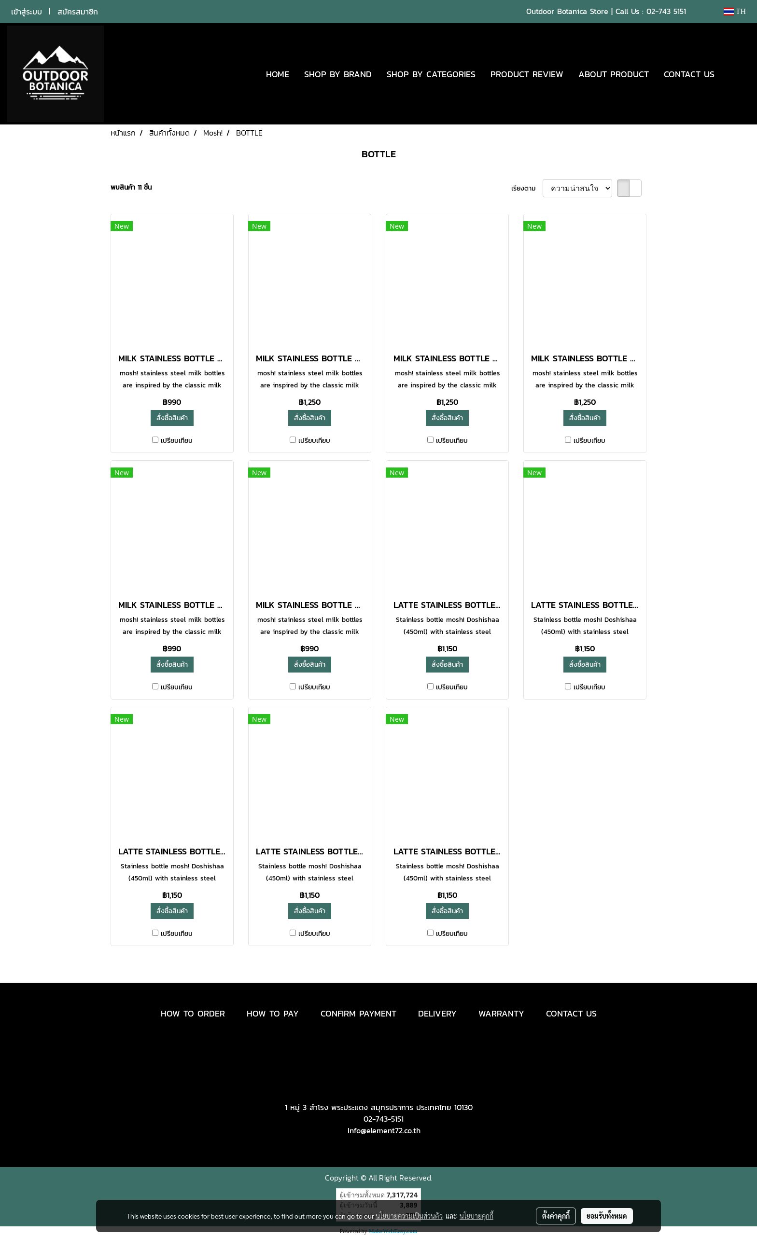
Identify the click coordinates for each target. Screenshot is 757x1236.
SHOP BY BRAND (338, 74)
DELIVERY (437, 1013)
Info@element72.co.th (384, 1130)
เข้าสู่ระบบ (26, 11)
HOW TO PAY (273, 1013)
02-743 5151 (666, 11)
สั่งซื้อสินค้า (172, 418)
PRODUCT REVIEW (527, 74)
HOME (277, 74)
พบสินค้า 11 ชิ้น (131, 187)
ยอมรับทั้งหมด (607, 1215)
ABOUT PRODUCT (613, 74)
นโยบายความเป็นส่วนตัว (409, 1215)
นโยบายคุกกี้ (476, 1215)
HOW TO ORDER (193, 1013)
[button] (736, 74)
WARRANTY (501, 1013)
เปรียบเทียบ (177, 441)
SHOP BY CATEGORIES (431, 74)
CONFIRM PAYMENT (358, 1013)
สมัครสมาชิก (77, 11)
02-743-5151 (384, 1119)
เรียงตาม (527, 188)
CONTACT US (689, 74)
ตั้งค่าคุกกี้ (556, 1215)
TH (735, 11)
